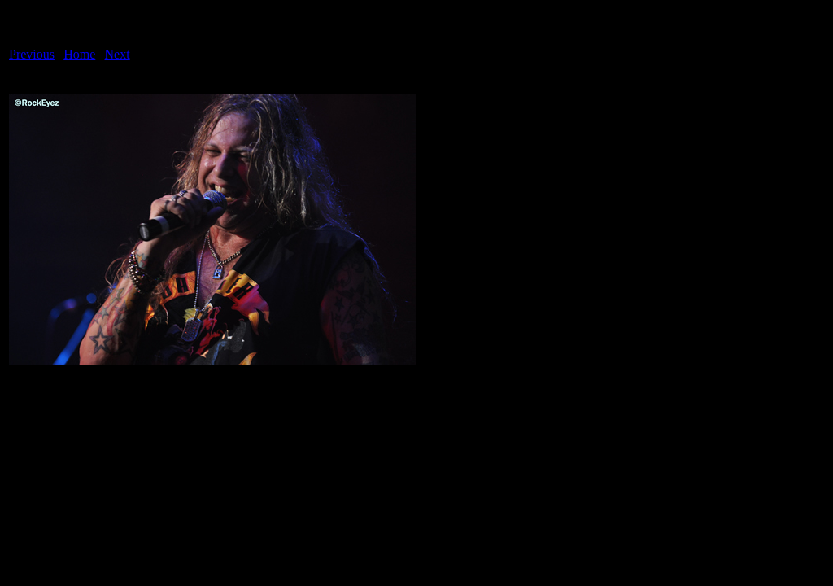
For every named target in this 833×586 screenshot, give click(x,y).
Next (117, 54)
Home (79, 54)
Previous (32, 54)
